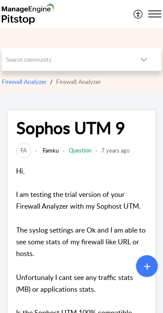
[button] (138, 14)
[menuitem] (138, 14)
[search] (64, 59)
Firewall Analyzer (24, 81)
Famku (50, 150)
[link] (23, 150)
